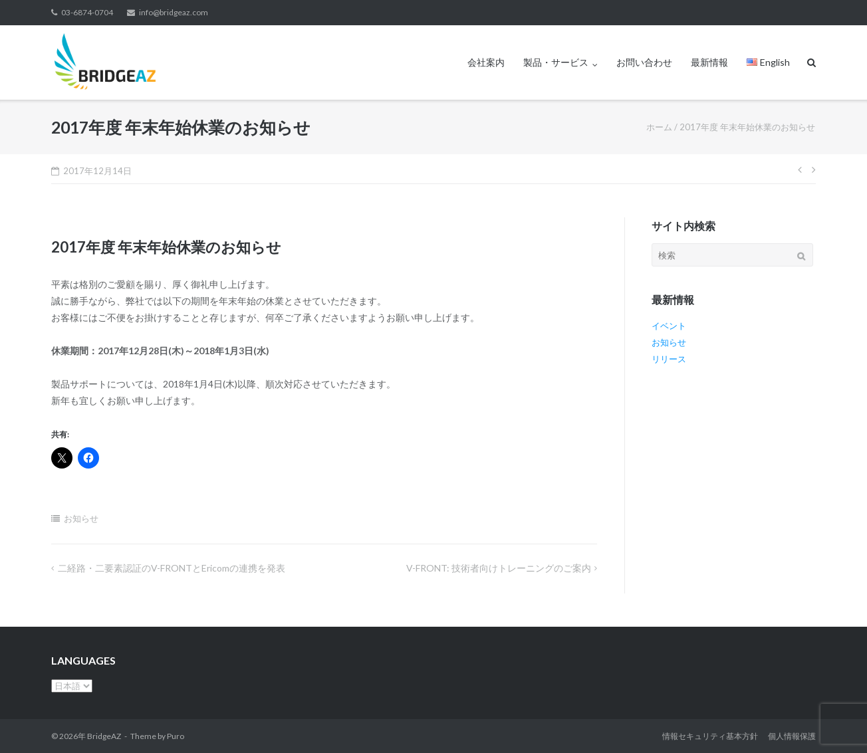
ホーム (659, 127)
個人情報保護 (792, 736)
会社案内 (486, 62)
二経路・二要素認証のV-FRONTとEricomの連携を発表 (171, 568)
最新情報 (709, 62)
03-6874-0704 (87, 12)
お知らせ (81, 518)
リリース (669, 359)
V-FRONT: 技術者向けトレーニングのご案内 (498, 568)
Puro (175, 736)
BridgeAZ (104, 736)
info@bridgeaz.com (173, 12)
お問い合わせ (644, 62)
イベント (669, 325)
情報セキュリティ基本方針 (710, 736)
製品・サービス (555, 62)
